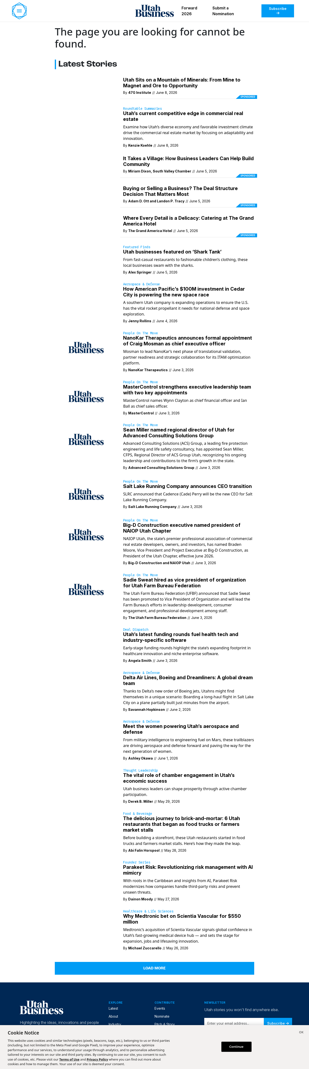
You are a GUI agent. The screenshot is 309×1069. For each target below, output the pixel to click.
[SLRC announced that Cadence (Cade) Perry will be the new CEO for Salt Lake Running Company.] (86, 493)
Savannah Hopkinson (146, 709)
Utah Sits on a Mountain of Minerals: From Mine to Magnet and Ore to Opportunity (181, 83)
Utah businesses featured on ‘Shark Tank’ (172, 252)
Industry (115, 1024)
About (113, 1016)
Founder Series (136, 862)
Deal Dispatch (135, 629)
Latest (113, 1008)
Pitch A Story (164, 1024)
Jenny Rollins (139, 321)
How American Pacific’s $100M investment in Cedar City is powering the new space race (184, 292)
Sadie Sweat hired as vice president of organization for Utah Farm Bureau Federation (184, 583)
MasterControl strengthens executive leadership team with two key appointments (187, 390)
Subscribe (278, 11)
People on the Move (140, 333)
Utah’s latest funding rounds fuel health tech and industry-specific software (180, 637)
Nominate (161, 1016)
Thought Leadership (140, 770)
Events (159, 1008)
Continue (236, 1046)
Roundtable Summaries (142, 108)
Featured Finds (136, 247)
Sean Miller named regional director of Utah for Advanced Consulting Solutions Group (178, 433)
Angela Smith (140, 660)
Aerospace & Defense (141, 284)
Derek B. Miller (140, 801)
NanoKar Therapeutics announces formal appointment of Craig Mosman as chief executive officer (187, 341)
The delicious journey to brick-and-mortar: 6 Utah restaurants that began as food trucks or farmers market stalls (181, 824)
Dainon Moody (140, 899)
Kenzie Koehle (140, 145)
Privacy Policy (97, 1059)
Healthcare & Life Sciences (148, 911)
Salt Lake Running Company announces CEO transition (187, 486)
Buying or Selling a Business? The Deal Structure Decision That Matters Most (180, 191)
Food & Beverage (137, 813)
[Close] (301, 1033)
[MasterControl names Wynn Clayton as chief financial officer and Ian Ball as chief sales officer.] (86, 396)
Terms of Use (69, 1059)
